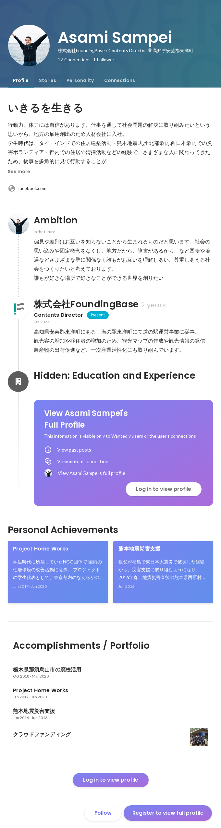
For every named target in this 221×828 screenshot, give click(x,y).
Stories (47, 80)
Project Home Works (40, 548)
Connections (119, 80)
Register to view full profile (167, 813)
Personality (80, 80)
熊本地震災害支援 (139, 548)
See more (19, 171)
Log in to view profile (163, 489)
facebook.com (27, 188)
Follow (103, 813)
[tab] (21, 80)
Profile (21, 80)
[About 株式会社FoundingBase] (18, 308)
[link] (58, 572)
